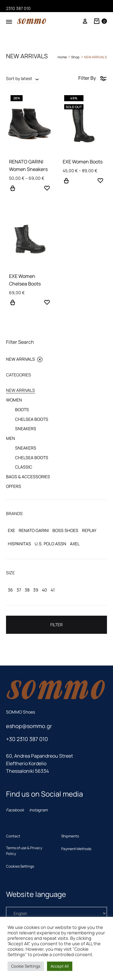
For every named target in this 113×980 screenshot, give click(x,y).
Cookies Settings (20, 866)
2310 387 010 (18, 8)
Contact (13, 836)
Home (62, 57)
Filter (56, 624)
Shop (75, 57)
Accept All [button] (60, 966)
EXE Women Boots (82, 161)
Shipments (70, 836)
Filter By (92, 78)
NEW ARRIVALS (24, 359)
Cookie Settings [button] (25, 966)
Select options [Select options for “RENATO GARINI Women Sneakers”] (12, 192)
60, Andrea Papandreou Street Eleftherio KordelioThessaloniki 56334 (39, 763)
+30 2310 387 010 (27, 739)
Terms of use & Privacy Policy (24, 850)
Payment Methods (76, 848)
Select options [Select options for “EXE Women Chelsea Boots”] (12, 306)
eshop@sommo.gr (29, 726)
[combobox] (22, 78)
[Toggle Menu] (9, 21)
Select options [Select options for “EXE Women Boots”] (66, 184)
